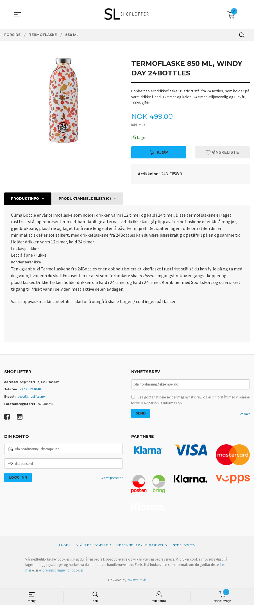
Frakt (64, 545)
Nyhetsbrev (184, 545)
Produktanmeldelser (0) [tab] (85, 198)
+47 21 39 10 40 (30, 389)
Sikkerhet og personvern (141, 545)
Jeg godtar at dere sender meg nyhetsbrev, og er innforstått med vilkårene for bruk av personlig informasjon (190, 400)
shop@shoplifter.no (31, 397)
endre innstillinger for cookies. (61, 570)
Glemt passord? (112, 478)
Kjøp (158, 152)
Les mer (244, 414)
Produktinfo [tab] (25, 198)
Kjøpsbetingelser (93, 545)
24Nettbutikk (136, 580)
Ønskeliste (222, 152)
